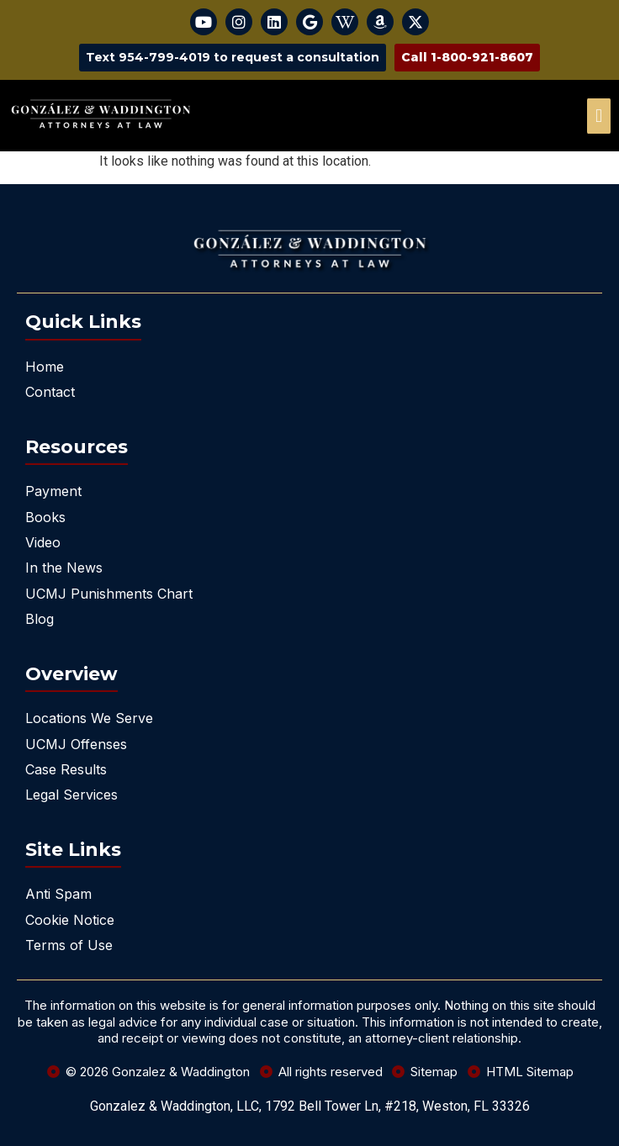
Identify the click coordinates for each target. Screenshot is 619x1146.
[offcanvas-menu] (599, 116)
